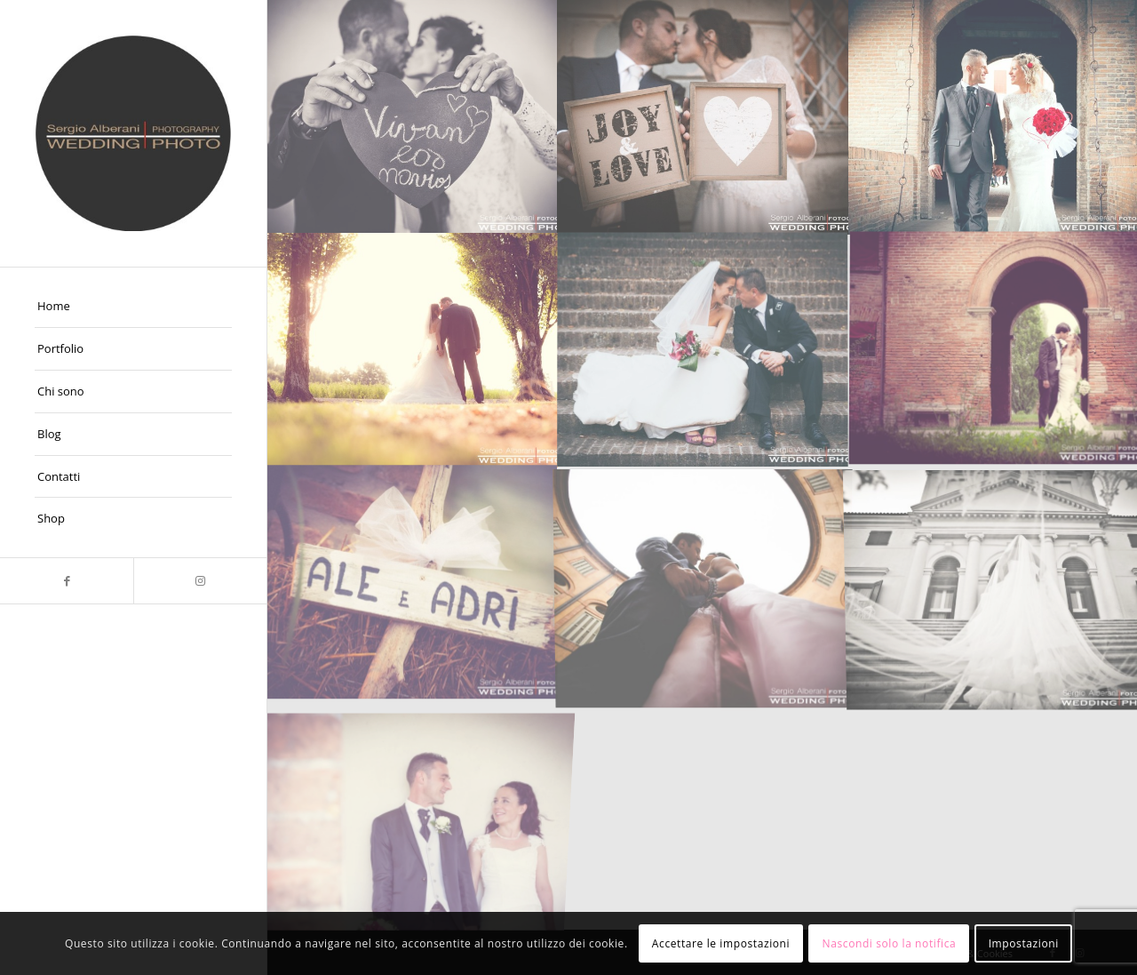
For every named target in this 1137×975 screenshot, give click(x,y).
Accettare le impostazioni (721, 943)
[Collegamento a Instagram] (199, 580)
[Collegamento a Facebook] (66, 580)
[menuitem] (133, 306)
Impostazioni (1024, 943)
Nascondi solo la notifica (890, 943)
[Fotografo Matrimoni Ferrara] (133, 133)
